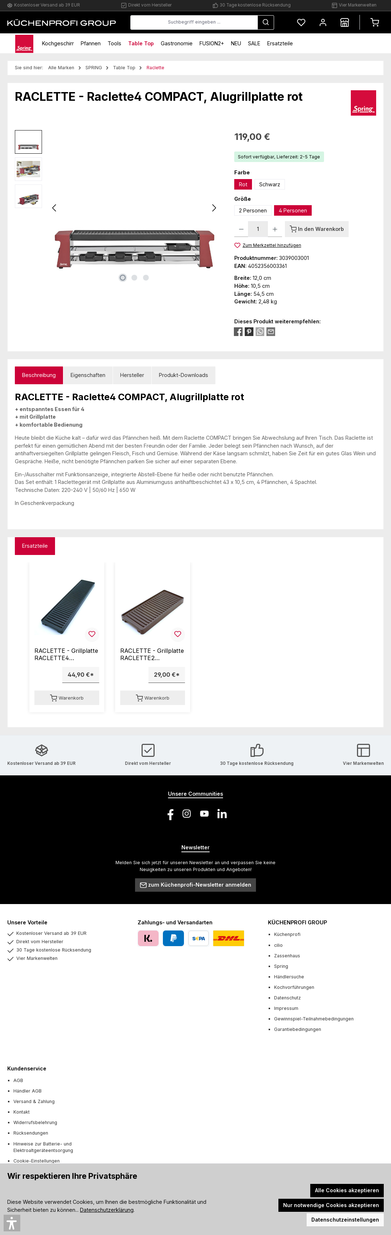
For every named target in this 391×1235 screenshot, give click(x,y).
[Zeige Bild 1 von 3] (123, 278)
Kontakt (21, 1112)
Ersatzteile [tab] (35, 546)
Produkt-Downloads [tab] (183, 375)
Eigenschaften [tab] (88, 375)
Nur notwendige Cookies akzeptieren (331, 1205)
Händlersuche (289, 976)
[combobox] (194, 22)
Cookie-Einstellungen (36, 1161)
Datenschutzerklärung (107, 1210)
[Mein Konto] (323, 22)
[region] (117, 208)
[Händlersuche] (345, 22)
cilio (278, 945)
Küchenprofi (287, 934)
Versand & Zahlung (34, 1101)
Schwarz (269, 184)
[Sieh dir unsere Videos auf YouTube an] (204, 813)
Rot (243, 184)
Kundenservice (26, 1068)
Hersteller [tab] (132, 375)
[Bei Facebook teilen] (238, 331)
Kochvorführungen (294, 987)
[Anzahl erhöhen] (275, 229)
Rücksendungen (30, 1133)
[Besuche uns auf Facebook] (169, 813)
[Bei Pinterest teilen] (249, 331)
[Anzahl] (258, 229)
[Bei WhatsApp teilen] (260, 331)
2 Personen (253, 210)
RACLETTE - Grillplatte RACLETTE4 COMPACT (66, 654)
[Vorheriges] (54, 208)
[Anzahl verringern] (241, 229)
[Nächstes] (214, 208)
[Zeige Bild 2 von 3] (134, 278)
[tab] (39, 375)
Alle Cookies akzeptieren (347, 1190)
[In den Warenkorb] (317, 229)
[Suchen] (265, 22)
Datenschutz (287, 997)
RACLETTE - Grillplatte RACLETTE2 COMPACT (152, 654)
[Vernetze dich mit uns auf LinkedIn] (222, 813)
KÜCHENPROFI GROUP (297, 922)
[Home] (24, 43)
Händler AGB (27, 1091)
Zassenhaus (287, 955)
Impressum (286, 1008)
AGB (18, 1080)
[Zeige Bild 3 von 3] (146, 278)
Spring (281, 966)
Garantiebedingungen (297, 1029)
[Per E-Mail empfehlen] (270, 331)
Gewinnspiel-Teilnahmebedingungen (314, 1018)
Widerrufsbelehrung (35, 1122)
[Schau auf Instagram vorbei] (186, 813)
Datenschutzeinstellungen (345, 1220)
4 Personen (293, 210)
